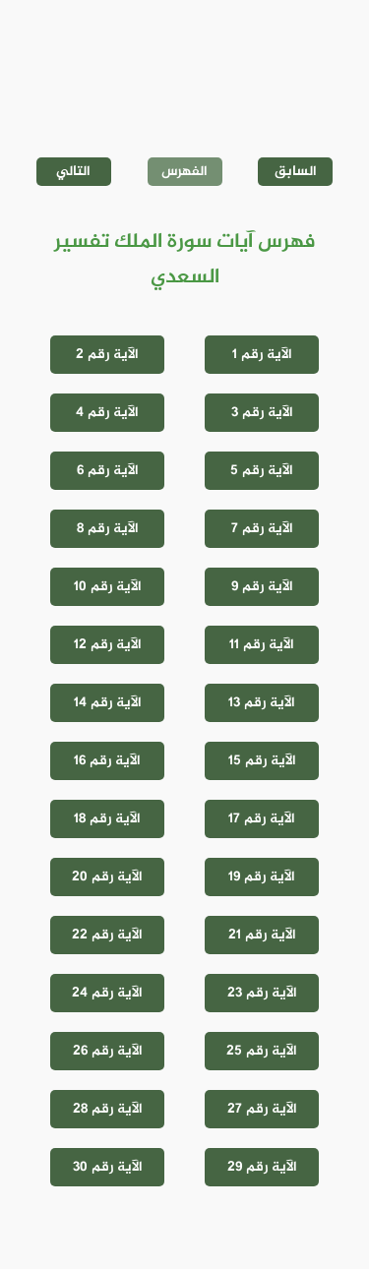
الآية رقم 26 (108, 1051)
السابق (296, 171)
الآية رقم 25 (261, 1051)
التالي (73, 171)
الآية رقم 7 (262, 528)
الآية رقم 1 (262, 354)
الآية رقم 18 (107, 819)
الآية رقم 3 (262, 412)
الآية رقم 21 (262, 935)
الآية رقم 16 (107, 761)
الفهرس (184, 171)
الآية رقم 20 (107, 877)
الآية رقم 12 (108, 645)
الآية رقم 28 (108, 1109)
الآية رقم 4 (107, 412)
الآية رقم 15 (262, 761)
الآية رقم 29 (262, 1167)
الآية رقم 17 (261, 819)
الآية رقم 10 (108, 586)
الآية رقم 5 (261, 470)
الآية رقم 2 (107, 354)
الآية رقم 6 (108, 470)
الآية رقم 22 (107, 935)
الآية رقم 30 (108, 1167)
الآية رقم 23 (262, 993)
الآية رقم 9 (262, 586)
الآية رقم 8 (108, 528)
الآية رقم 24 (107, 993)
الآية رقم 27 (262, 1109)
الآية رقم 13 (261, 703)
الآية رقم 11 (261, 645)
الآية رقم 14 (108, 703)
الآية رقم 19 (261, 877)
